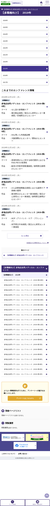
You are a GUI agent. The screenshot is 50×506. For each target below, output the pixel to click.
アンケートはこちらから (25, 437)
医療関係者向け (16, 3)
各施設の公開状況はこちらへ (37, 244)
